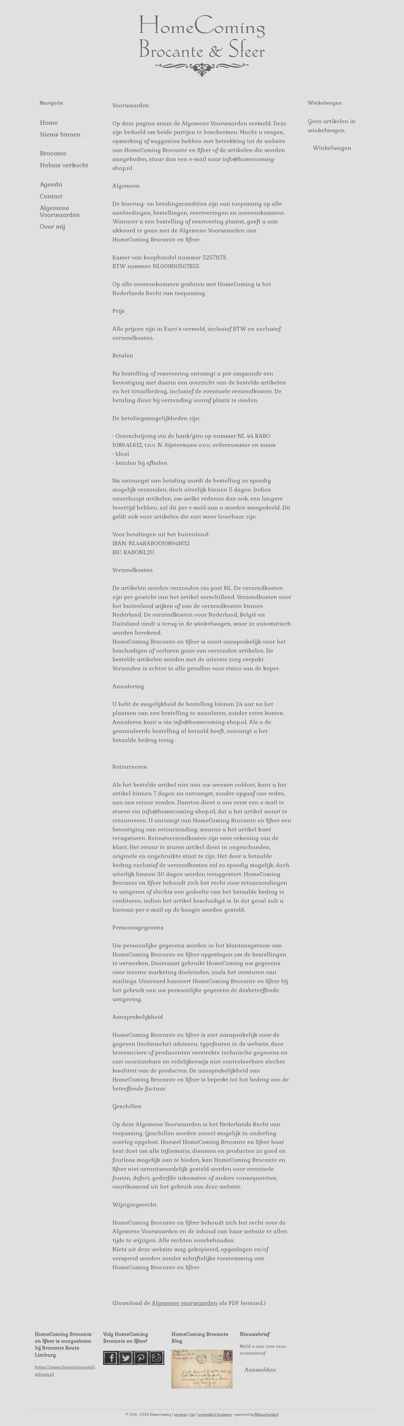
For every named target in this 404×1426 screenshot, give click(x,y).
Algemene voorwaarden (184, 1303)
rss (192, 1414)
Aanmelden (260, 1369)
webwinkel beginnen (215, 1414)
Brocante (53, 153)
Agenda (51, 184)
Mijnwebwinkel (267, 1414)
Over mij (52, 227)
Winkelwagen (332, 147)
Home (49, 123)
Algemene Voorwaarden (60, 211)
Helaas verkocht (64, 165)
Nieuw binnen (60, 134)
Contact (51, 196)
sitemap (180, 1414)
